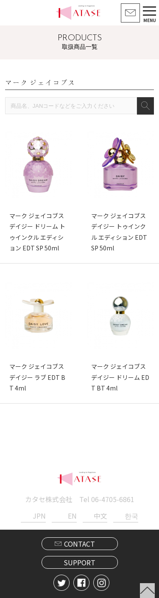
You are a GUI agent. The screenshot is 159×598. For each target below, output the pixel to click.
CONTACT (79, 544)
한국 (131, 516)
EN (72, 516)
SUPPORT (79, 562)
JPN (39, 516)
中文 (100, 516)
